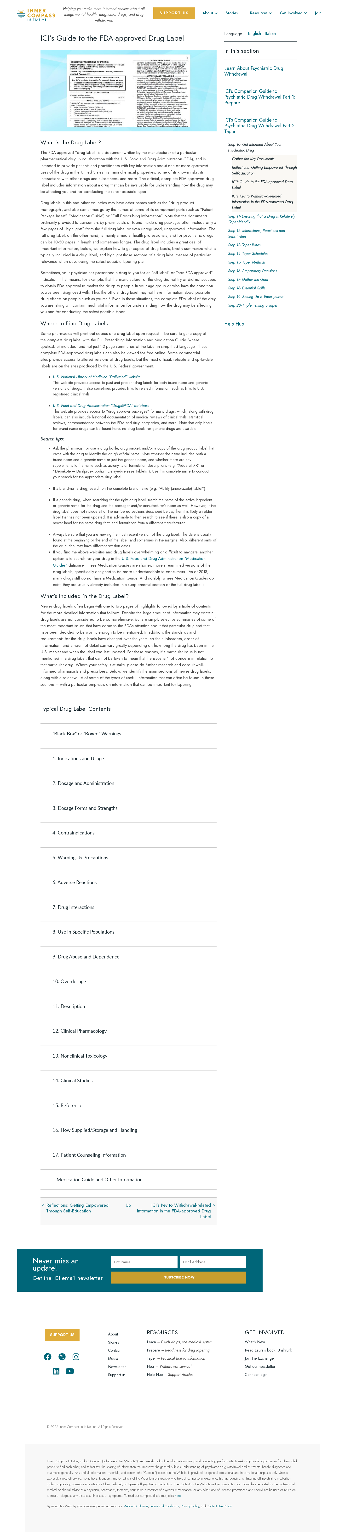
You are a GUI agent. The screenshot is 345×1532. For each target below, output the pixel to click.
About (207, 13)
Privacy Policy (190, 1506)
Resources (258, 13)
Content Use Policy (219, 1506)
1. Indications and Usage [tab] (78, 758)
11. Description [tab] (68, 1006)
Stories (232, 13)
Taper (151, 1358)
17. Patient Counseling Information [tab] (89, 1154)
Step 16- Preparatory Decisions (252, 271)
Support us (117, 1375)
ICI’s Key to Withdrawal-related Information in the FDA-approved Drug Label (174, 1211)
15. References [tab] (68, 1105)
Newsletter (117, 1366)
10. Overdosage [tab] (69, 981)
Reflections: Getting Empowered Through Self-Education (77, 1208)
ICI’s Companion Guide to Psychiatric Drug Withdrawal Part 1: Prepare (259, 97)
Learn (151, 1342)
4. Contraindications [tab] (73, 832)
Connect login (256, 1374)
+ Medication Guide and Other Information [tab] (97, 1179)
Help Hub (234, 324)
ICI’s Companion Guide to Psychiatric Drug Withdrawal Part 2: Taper (260, 126)
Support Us (174, 13)
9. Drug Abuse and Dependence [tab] (86, 956)
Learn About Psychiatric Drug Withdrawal (253, 71)
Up (128, 1205)
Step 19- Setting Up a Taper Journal (256, 296)
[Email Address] (213, 1262)
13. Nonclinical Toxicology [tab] (79, 1055)
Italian (270, 33)
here (177, 1495)
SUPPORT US (62, 1335)
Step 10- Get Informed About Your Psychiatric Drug (255, 147)
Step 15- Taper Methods (246, 262)
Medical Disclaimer (135, 1506)
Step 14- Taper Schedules (248, 253)
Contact (114, 1350)
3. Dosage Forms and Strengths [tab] (85, 808)
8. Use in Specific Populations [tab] (83, 931)
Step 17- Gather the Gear (248, 279)
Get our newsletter (260, 1366)
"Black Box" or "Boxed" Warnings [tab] (86, 733)
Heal (151, 1366)
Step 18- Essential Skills (246, 288)
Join (318, 13)
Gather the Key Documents (253, 159)
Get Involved (291, 13)
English (254, 33)
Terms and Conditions (164, 1506)
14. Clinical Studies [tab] (72, 1080)
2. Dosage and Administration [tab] (83, 783)
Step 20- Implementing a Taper (252, 305)
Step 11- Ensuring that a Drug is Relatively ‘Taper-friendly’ (261, 219)
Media (113, 1358)
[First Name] (144, 1262)
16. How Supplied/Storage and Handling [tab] (94, 1129)
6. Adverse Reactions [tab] (74, 882)
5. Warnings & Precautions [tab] (80, 857)
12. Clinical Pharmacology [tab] (79, 1030)
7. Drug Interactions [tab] (73, 907)
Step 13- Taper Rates (244, 245)
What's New (255, 1342)
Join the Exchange (259, 1358)
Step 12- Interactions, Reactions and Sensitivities (256, 233)
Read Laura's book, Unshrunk (268, 1350)
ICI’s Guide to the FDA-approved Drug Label (262, 184)
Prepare (153, 1350)
